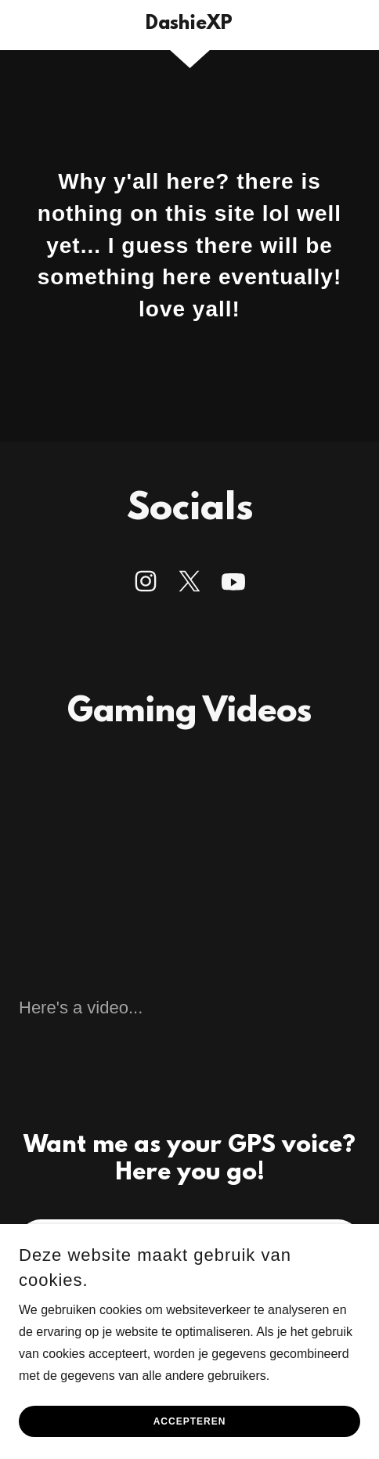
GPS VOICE (189, 1241)
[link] (189, 25)
